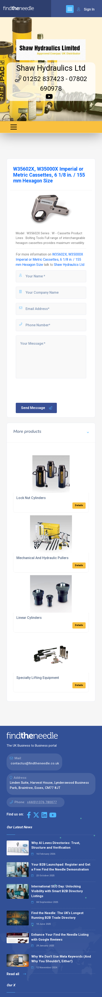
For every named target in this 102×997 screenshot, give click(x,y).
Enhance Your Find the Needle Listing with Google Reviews (60, 937)
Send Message (37, 408)
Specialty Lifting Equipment (37, 678)
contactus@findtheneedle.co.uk (35, 763)
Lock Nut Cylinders (31, 498)
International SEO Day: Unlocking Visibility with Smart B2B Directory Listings (57, 891)
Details (79, 505)
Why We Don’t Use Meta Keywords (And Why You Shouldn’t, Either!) (61, 959)
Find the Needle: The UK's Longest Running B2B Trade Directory (57, 915)
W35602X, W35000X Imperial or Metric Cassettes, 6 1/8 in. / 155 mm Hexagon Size (49, 259)
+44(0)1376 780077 (42, 802)
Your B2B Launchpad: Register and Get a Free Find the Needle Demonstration (60, 867)
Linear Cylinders (29, 618)
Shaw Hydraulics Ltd (51, 68)
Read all (16, 974)
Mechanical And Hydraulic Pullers (42, 558)
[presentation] (47, 390)
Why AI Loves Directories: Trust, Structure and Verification (55, 845)
